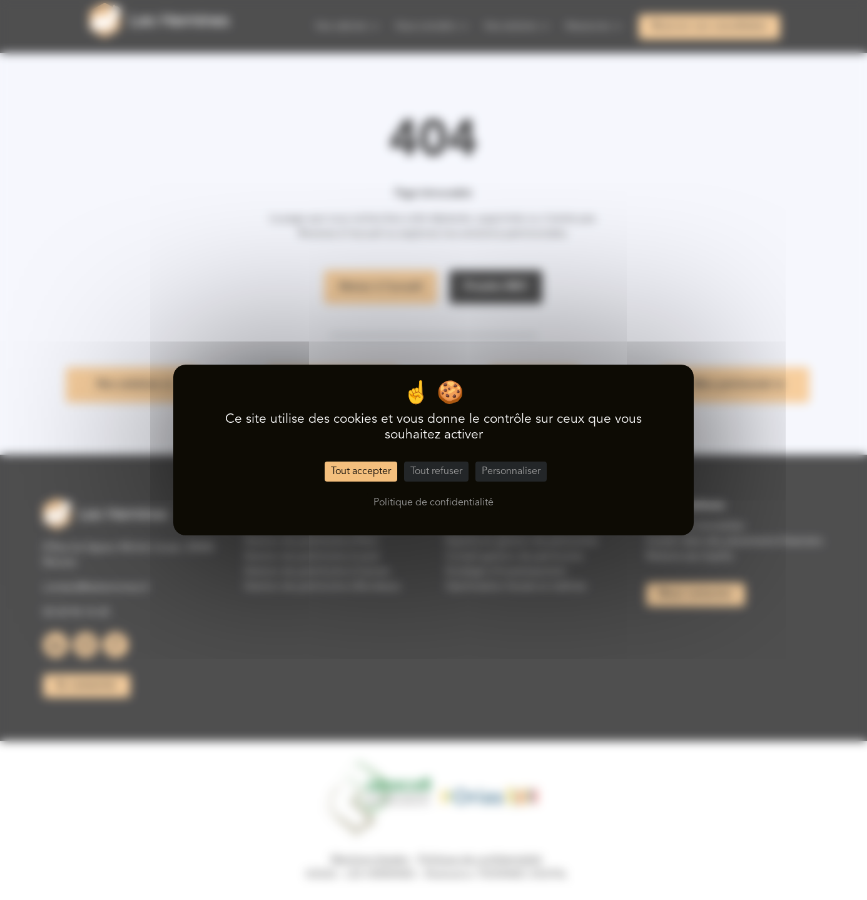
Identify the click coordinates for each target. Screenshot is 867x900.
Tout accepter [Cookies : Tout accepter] (361, 472)
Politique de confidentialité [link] (433, 503)
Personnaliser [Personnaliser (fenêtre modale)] (511, 472)
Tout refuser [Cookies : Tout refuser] (436, 472)
